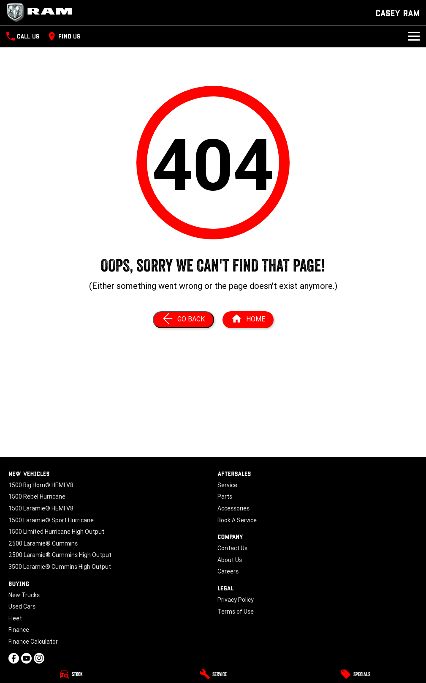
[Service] (213, 674)
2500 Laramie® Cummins (43, 543)
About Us (229, 560)
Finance (18, 630)
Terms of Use (235, 611)
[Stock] (71, 674)
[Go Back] (183, 319)
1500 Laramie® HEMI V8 (40, 508)
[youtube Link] (26, 658)
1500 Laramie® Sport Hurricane (51, 520)
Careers (228, 571)
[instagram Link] (39, 658)
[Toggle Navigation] (414, 36)
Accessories (233, 508)
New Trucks (24, 595)
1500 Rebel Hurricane (36, 496)
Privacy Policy (235, 599)
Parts (224, 496)
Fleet (15, 618)
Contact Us (232, 548)
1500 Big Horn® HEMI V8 (40, 485)
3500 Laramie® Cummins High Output (59, 567)
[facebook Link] (13, 658)
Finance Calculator (33, 641)
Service (227, 485)
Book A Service (237, 520)
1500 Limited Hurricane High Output (56, 531)
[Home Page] (42, 12)
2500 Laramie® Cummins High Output (59, 555)
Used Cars (21, 606)
